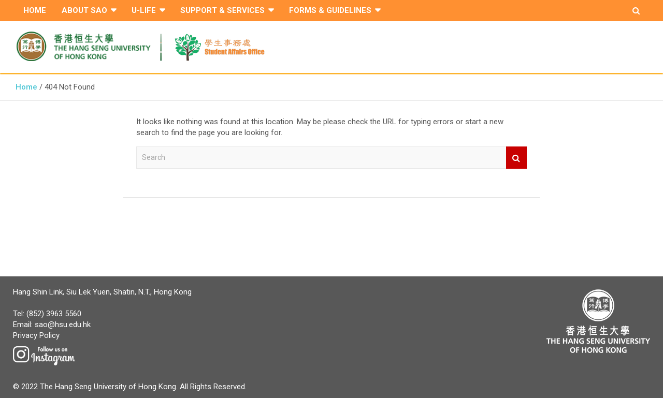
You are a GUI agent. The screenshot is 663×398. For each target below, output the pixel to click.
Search (516, 157)
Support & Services (222, 10)
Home (34, 10)
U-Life (144, 10)
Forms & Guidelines (330, 10)
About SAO (84, 10)
